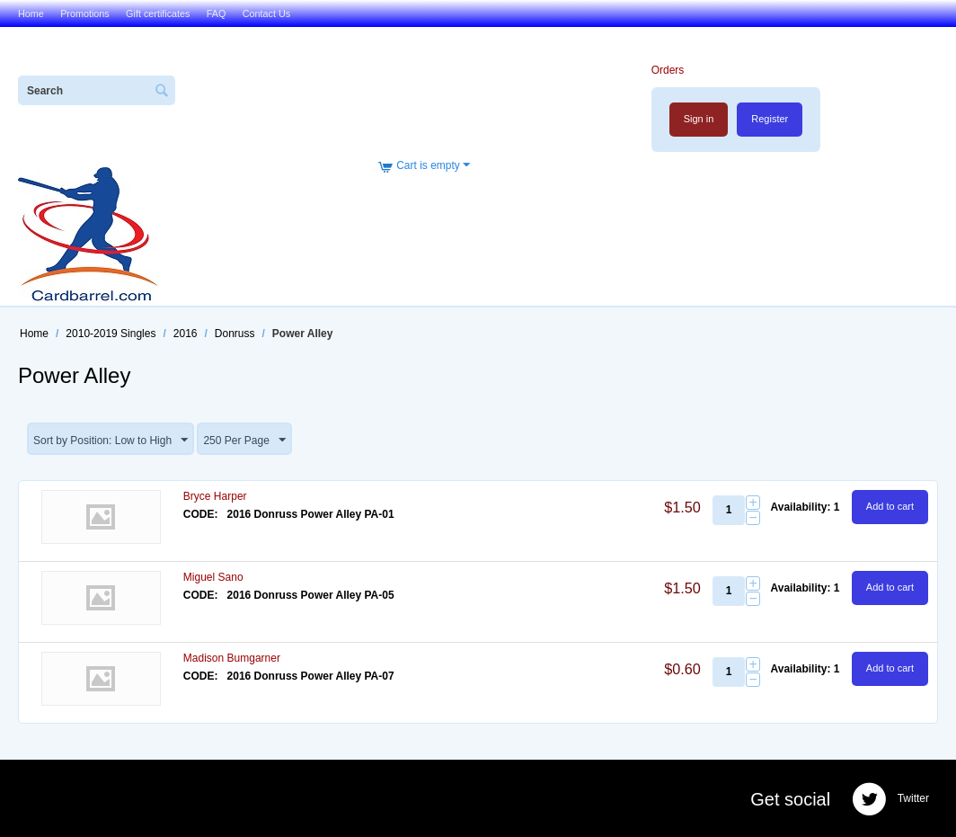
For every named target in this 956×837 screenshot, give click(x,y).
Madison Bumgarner (231, 658)
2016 (185, 333)
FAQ (216, 13)
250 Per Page (244, 441)
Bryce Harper (215, 496)
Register (769, 118)
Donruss (235, 333)
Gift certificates (158, 13)
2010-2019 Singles (110, 333)
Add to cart (890, 506)
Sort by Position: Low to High (110, 441)
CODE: (200, 514)
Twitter (890, 799)
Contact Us (266, 13)
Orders (668, 70)
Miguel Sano (213, 577)
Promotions (85, 13)
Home (31, 13)
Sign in (699, 118)
